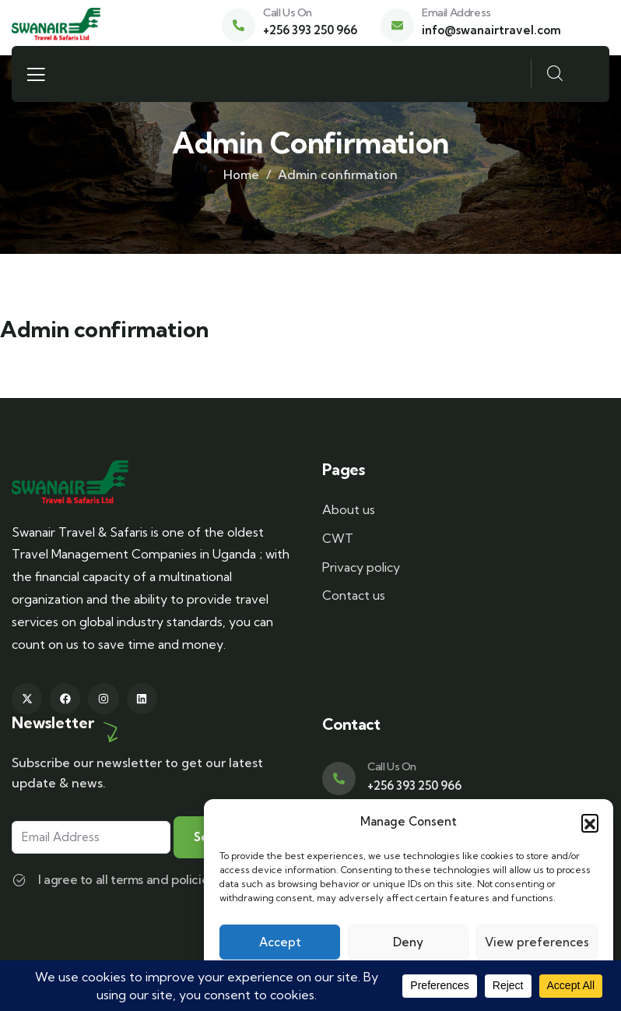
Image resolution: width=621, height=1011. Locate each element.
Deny (408, 942)
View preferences (537, 942)
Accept (280, 942)
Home (241, 174)
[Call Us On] (238, 25)
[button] (590, 822)
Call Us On (287, 12)
